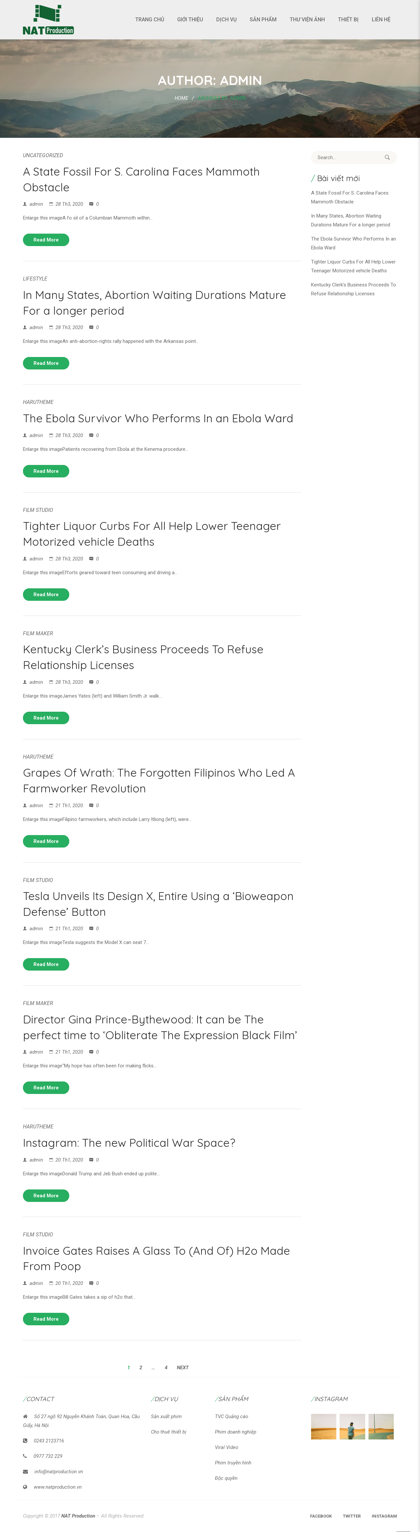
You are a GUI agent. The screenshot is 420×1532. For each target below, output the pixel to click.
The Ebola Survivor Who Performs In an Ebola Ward (158, 418)
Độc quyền (226, 1478)
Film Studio (38, 510)
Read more (46, 240)
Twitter (352, 1516)
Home (181, 98)
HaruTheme (38, 402)
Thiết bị (348, 19)
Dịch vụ (226, 19)
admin (36, 204)
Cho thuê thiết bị (168, 1432)
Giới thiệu (190, 19)
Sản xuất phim (166, 1416)
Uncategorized (43, 155)
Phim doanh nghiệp (235, 1432)
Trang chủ (149, 19)
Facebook (321, 1516)
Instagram (384, 1516)
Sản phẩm (263, 19)
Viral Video (226, 1447)
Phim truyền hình (233, 1463)
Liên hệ (381, 19)
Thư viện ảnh (307, 19)
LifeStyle (35, 279)
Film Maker (38, 633)
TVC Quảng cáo (231, 1416)
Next (183, 1368)
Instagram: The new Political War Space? (129, 1143)
